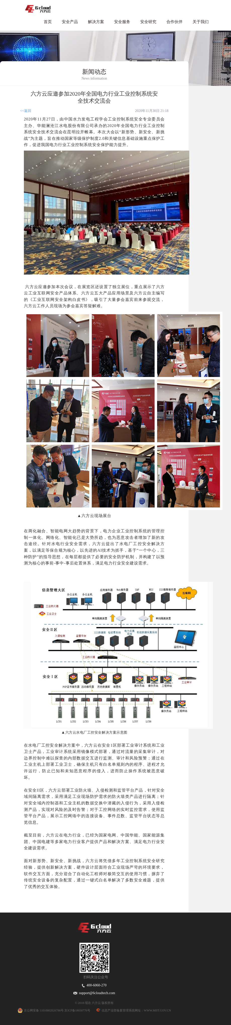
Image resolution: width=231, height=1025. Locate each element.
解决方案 (96, 22)
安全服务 (122, 22)
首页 (48, 22)
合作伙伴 (174, 22)
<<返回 (25, 111)
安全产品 (70, 22)
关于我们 (201, 22)
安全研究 (148, 22)
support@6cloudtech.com (94, 993)
